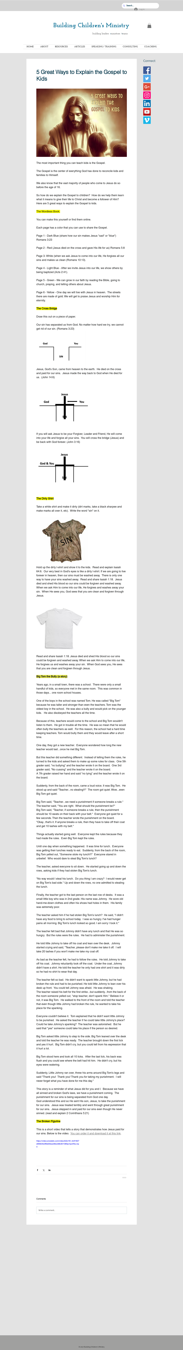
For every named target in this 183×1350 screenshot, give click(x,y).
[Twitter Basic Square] (147, 78)
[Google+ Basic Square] (147, 87)
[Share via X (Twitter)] (43, 1170)
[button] (149, 25)
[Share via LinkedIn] (49, 1170)
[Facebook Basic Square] (147, 70)
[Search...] (140, 5)
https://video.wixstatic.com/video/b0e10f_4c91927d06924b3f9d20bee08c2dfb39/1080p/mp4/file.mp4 (57, 1144)
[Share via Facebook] (37, 1170)
